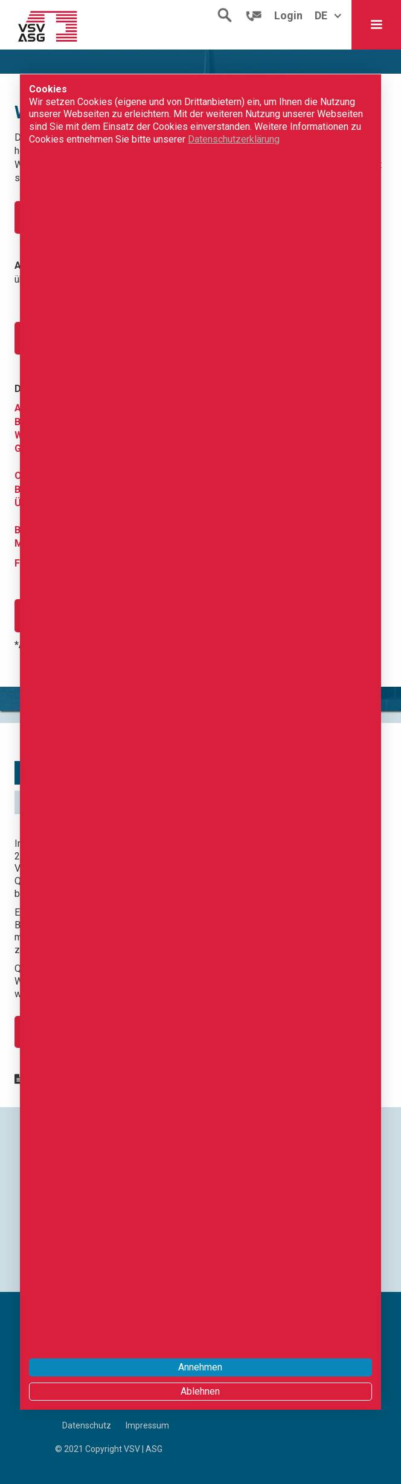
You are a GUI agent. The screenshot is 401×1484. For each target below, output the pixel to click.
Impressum (147, 1425)
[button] (376, 25)
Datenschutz (86, 1425)
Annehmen (200, 1367)
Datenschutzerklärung (234, 139)
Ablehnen (200, 1391)
